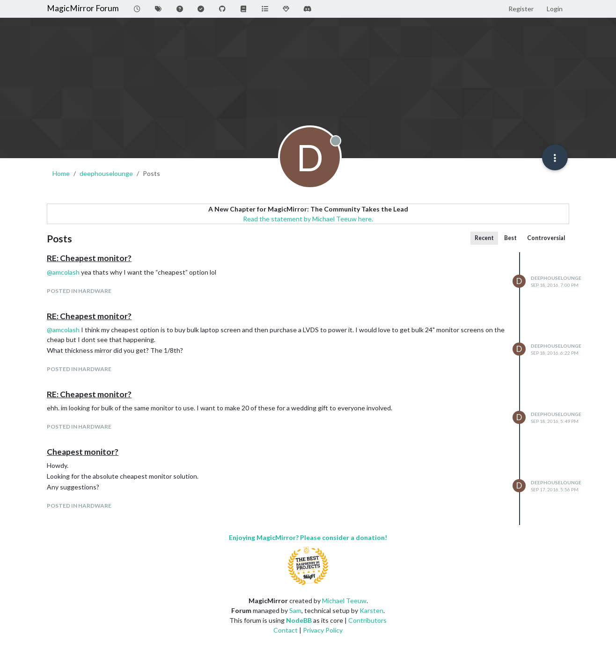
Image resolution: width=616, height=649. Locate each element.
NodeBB (299, 620)
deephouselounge (556, 278)
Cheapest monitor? (82, 452)
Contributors (367, 620)
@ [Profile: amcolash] (63, 272)
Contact (285, 630)
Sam (295, 610)
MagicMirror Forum (83, 8)
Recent (484, 237)
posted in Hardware (79, 290)
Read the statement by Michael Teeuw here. (308, 219)
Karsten (371, 610)
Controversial (546, 237)
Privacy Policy (323, 630)
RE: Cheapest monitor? (89, 258)
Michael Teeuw (344, 601)
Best (510, 237)
